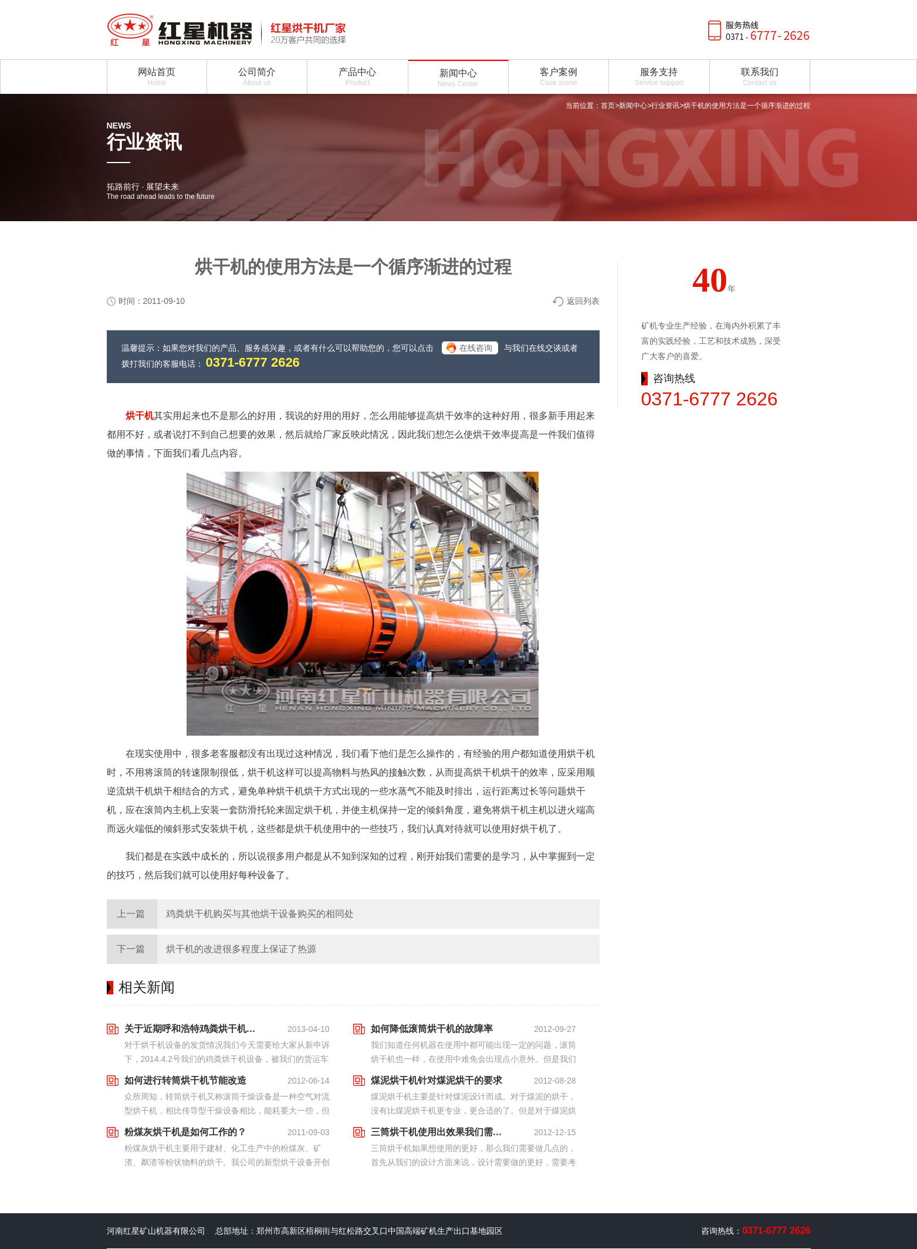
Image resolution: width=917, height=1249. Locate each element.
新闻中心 (633, 105)
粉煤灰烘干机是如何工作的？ (185, 1132)
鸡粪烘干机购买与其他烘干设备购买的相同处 (260, 914)
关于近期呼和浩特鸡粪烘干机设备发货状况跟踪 (193, 1029)
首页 (608, 105)
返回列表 (583, 301)
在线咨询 (475, 348)
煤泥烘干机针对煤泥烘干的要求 (436, 1080)
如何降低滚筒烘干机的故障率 (432, 1029)
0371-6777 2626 (253, 362)
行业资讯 (665, 105)
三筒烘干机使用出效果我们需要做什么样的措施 (440, 1132)
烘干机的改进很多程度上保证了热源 (241, 949)
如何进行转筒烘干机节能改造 (185, 1080)
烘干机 (140, 416)
